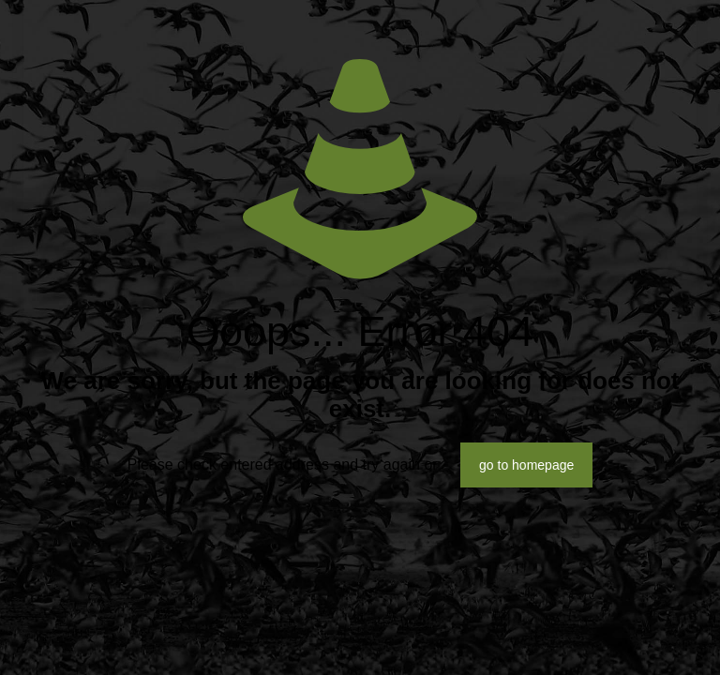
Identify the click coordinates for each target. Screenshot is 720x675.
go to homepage (526, 465)
